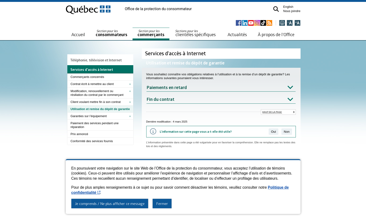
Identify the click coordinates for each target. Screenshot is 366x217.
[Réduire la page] (290, 23)
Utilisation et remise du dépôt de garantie (100, 109)
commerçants (151, 33)
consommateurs (111, 33)
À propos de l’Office (276, 34)
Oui (273, 131)
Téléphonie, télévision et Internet (96, 60)
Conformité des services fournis (92, 141)
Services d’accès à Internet (176, 53)
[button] (276, 9)
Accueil (78, 34)
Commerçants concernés (87, 77)
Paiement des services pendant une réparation (95, 125)
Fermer (162, 203)
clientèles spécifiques (195, 33)
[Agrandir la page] (297, 23)
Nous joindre (292, 11)
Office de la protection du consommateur (158, 9)
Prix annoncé (79, 134)
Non (286, 131)
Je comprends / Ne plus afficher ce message (110, 203)
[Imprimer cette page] (282, 23)
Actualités (237, 34)
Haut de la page (272, 112)
